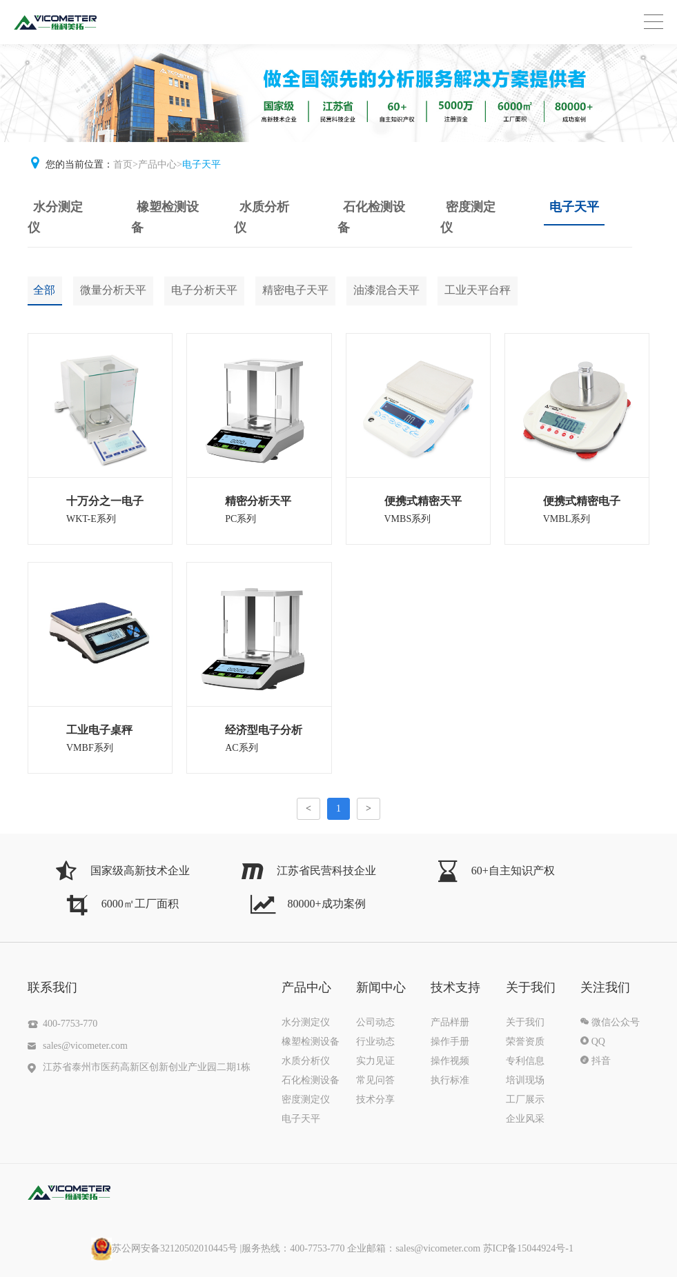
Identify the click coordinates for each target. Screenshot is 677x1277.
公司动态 (375, 1022)
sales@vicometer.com (85, 1045)
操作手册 (450, 1041)
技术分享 (375, 1099)
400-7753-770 (70, 1023)
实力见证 (375, 1061)
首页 (123, 164)
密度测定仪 (468, 217)
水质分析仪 (261, 217)
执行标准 (450, 1080)
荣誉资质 (525, 1041)
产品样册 (450, 1022)
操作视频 (450, 1061)
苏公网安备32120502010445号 (164, 1248)
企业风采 (525, 1119)
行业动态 (375, 1041)
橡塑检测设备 (165, 217)
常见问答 (375, 1080)
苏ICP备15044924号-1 (528, 1248)
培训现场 (525, 1080)
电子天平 (201, 164)
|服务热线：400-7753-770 (317, 1248)
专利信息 (525, 1061)
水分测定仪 (55, 217)
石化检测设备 (371, 217)
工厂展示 (525, 1099)
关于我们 (525, 1022)
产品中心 (157, 164)
